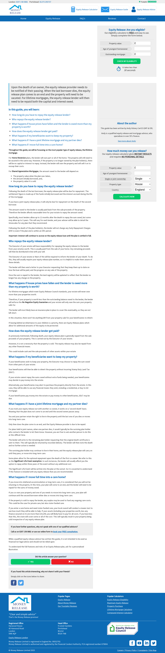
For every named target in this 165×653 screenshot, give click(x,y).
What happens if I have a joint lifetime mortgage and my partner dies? (47, 140)
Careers (120, 650)
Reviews (112, 18)
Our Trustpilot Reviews (67, 606)
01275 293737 (45, 2)
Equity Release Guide (114, 9)
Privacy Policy (131, 650)
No (71, 561)
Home (23, 18)
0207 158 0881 (22, 2)
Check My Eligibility (127, 61)
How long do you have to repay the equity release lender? (41, 114)
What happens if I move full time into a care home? (37, 144)
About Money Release (67, 603)
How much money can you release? (127, 151)
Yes (30, 561)
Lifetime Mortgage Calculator (119, 609)
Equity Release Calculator (84, 9)
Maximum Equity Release (117, 603)
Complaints (143, 650)
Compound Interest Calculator (119, 612)
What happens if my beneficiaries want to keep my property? (42, 135)
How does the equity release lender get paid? (35, 131)
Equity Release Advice (143, 9)
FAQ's (82, 18)
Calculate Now (126, 196)
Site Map (152, 650)
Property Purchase (115, 606)
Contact (142, 18)
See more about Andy (127, 141)
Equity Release (53, 18)
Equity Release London (18, 637)
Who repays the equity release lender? (31, 119)
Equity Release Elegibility (117, 599)
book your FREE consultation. (65, 531)
